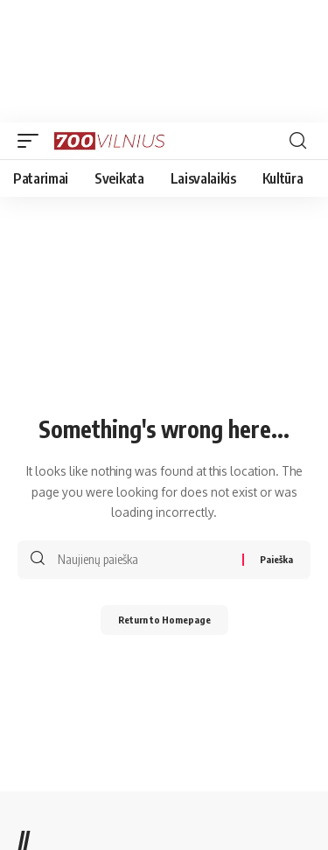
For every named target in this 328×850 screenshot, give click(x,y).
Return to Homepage (164, 619)
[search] (298, 141)
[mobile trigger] (32, 140)
